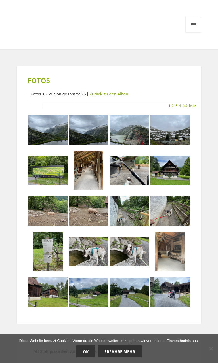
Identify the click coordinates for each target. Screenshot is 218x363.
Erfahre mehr (119, 351)
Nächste (189, 105)
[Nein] (211, 348)
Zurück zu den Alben (108, 94)
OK (86, 351)
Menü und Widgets (193, 32)
